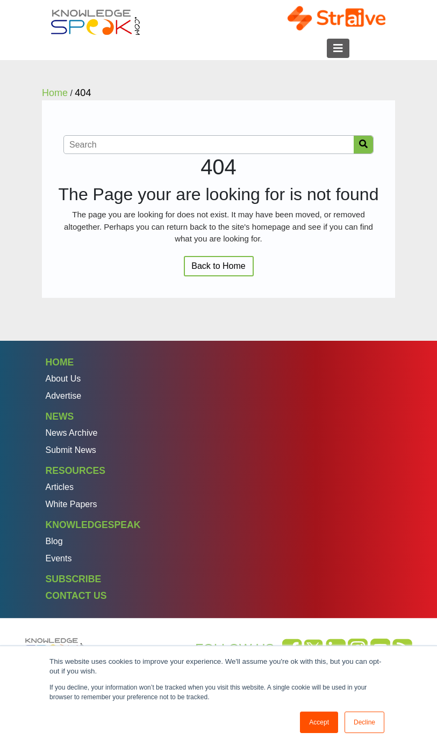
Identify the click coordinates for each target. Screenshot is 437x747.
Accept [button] (319, 722)
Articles (60, 487)
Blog (54, 541)
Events (59, 558)
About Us (63, 378)
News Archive (72, 432)
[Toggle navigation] (338, 48)
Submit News (71, 450)
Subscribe (74, 579)
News (60, 416)
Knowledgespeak (93, 524)
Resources (75, 470)
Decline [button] (364, 722)
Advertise (64, 395)
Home (60, 362)
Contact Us (76, 595)
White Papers (71, 504)
